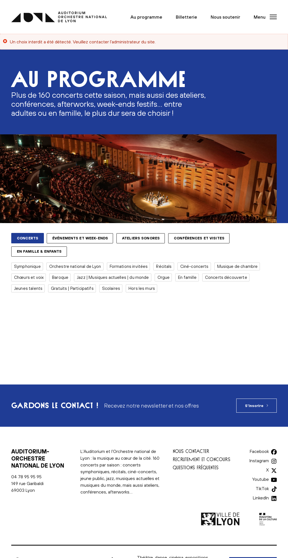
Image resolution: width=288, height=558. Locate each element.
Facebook (259, 451)
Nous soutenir (225, 16)
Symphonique (27, 266)
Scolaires (111, 288)
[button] (263, 17)
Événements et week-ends (80, 238)
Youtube (260, 479)
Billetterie (186, 16)
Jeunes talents (28, 288)
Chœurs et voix (29, 277)
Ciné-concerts (194, 266)
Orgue (164, 277)
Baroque (60, 277)
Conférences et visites (199, 238)
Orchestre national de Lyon (75, 266)
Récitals (164, 266)
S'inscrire (254, 406)
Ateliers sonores (141, 238)
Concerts (27, 238)
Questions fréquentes (196, 467)
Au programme (146, 16)
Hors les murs (142, 288)
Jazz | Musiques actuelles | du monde (113, 277)
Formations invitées (129, 266)
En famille (187, 277)
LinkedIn (261, 497)
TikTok (262, 488)
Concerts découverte (226, 277)
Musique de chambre (237, 266)
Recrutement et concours (201, 459)
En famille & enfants (39, 251)
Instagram (259, 460)
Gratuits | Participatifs (72, 288)
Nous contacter (191, 451)
